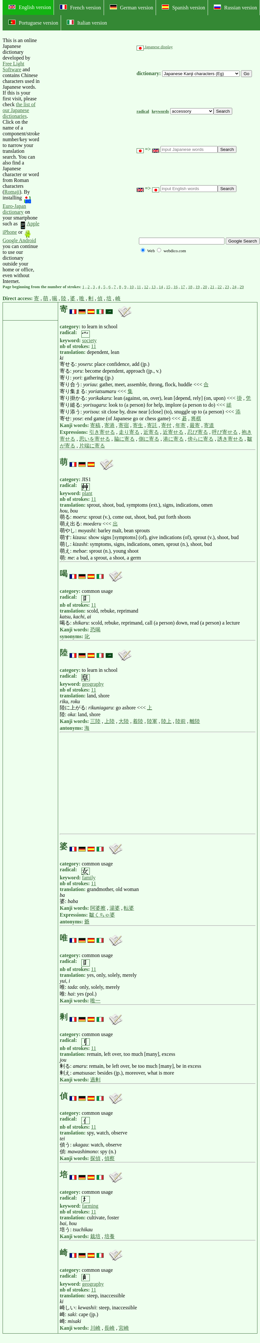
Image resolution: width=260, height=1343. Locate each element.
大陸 (124, 721)
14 (161, 286)
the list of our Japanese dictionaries (19, 110)
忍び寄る (197, 432)
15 (168, 286)
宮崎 (124, 1328)
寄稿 (95, 425)
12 (146, 286)
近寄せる (173, 432)
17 (183, 286)
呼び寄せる (225, 432)
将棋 (196, 418)
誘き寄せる (230, 439)
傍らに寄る (200, 439)
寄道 (209, 425)
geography (93, 684)
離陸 (195, 721)
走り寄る (129, 432)
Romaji (11, 192)
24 (234, 286)
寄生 (138, 425)
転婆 (129, 908)
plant (87, 493)
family (89, 877)
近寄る (151, 432)
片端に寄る (92, 445)
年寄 (180, 425)
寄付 (166, 425)
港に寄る (173, 439)
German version (131, 7)
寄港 (109, 425)
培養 (109, 1236)
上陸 (109, 721)
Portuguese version (33, 23)
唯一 (95, 1000)
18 (190, 286)
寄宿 (124, 425)
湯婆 (114, 908)
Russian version (235, 7)
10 (132, 286)
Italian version (87, 23)
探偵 (95, 1158)
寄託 (152, 425)
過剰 (95, 1079)
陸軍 (152, 721)
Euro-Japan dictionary (17, 205)
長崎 (109, 1328)
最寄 (195, 425)
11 (139, 286)
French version (80, 7)
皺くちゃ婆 (102, 915)
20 (205, 286)
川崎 (95, 1328)
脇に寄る (124, 439)
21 (212, 286)
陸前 (180, 721)
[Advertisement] (88, 160)
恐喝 (95, 629)
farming (90, 1206)
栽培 (95, 1236)
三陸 (95, 721)
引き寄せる (102, 432)
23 (227, 286)
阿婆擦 (98, 908)
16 (175, 286)
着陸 (138, 721)
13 (153, 286)
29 (242, 286)
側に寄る (149, 439)
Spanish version (183, 7)
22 (219, 286)
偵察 (109, 1158)
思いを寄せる (94, 439)
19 (197, 286)
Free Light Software (13, 66)
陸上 (166, 721)
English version (29, 7)
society (89, 340)
